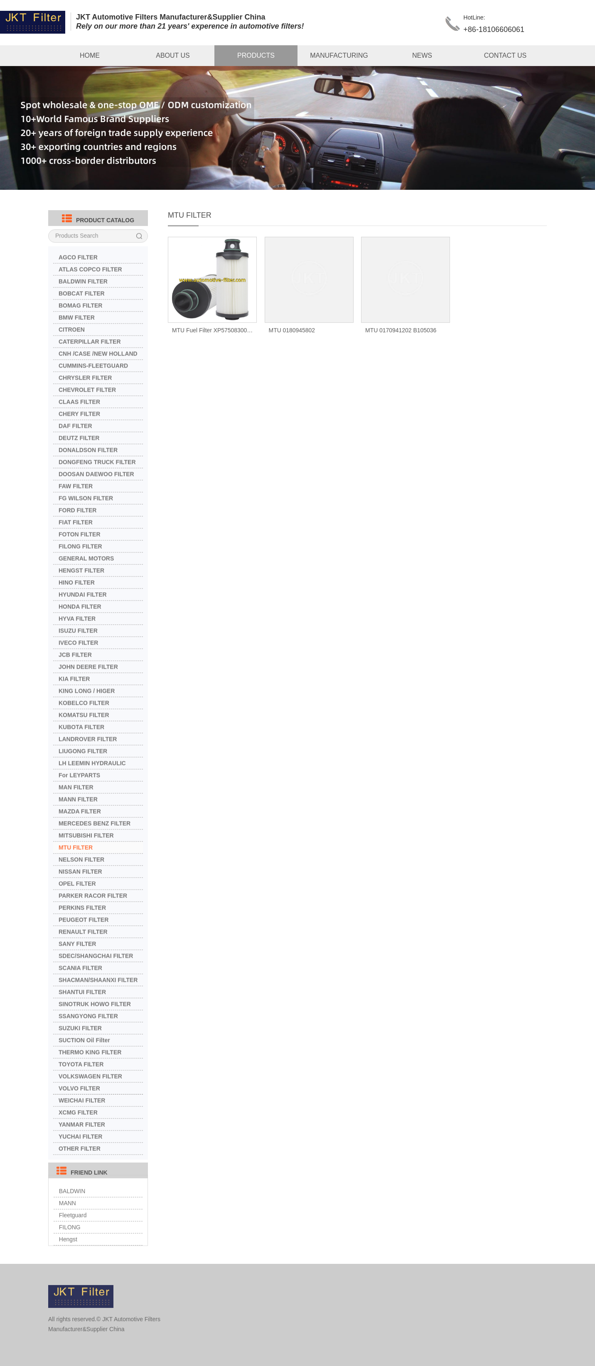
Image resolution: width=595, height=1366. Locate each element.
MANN (67, 1218)
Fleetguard (73, 1230)
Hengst (68, 1254)
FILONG (70, 1242)
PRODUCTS (256, 55)
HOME (90, 55)
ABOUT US (173, 55)
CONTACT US (505, 55)
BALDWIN (72, 1206)
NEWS (422, 55)
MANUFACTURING (339, 55)
